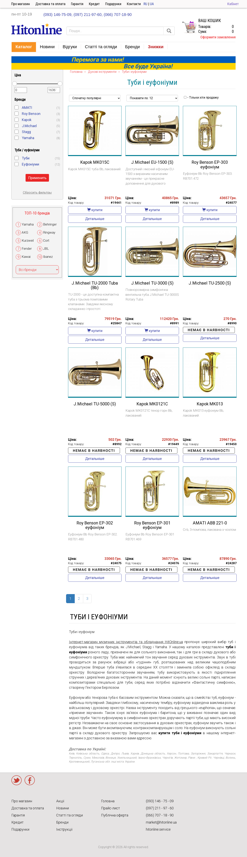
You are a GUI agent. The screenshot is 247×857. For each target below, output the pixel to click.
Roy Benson (31, 114)
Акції (60, 801)
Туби (25, 158)
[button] (24, 47)
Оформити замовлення (218, 37)
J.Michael (29, 126)
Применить (37, 178)
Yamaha (28, 138)
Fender (27, 249)
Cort (46, 240)
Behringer (50, 224)
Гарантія (77, 4)
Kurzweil (28, 240)
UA (152, 4)
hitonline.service (158, 829)
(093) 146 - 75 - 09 (160, 801)
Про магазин (20, 4)
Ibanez (48, 257)
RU (145, 4)
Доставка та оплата (50, 4)
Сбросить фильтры (37, 192)
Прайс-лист (110, 808)
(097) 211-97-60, (88, 14)
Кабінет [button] (233, 4)
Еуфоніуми (30, 164)
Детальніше (94, 219)
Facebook (30, 780)
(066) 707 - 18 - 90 (160, 815)
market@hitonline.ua (161, 822)
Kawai (26, 257)
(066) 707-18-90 (118, 14)
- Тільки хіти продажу (201, 97)
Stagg (26, 132)
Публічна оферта (114, 815)
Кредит (94, 4)
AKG (25, 232)
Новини (62, 808)
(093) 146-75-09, (58, 14)
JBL (46, 249)
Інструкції (64, 829)
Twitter (16, 780)
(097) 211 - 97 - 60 (160, 808)
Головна (107, 801)
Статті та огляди (69, 815)
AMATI (27, 107)
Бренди (62, 822)
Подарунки (113, 4)
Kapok (26, 120)
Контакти (134, 4)
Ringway (49, 232)
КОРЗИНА (189, 27)
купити (94, 210)
